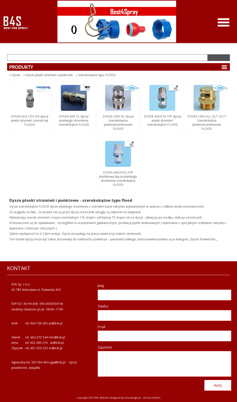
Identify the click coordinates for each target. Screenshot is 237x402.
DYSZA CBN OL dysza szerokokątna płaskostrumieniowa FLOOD (118, 122)
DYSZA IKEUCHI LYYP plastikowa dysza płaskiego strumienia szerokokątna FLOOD (118, 178)
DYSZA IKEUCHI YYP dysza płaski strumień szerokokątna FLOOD (162, 120)
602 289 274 (38, 343)
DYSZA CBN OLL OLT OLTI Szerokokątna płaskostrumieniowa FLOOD (206, 122)
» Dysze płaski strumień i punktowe (48, 75)
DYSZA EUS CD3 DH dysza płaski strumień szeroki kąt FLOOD (29, 120)
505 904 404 (40, 362)
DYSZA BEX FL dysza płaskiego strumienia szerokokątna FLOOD (74, 120)
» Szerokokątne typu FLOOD (96, 75)
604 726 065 (39, 323)
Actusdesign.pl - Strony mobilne (142, 397)
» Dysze (14, 75)
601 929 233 (39, 348)
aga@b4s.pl (57, 362)
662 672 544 (39, 337)
